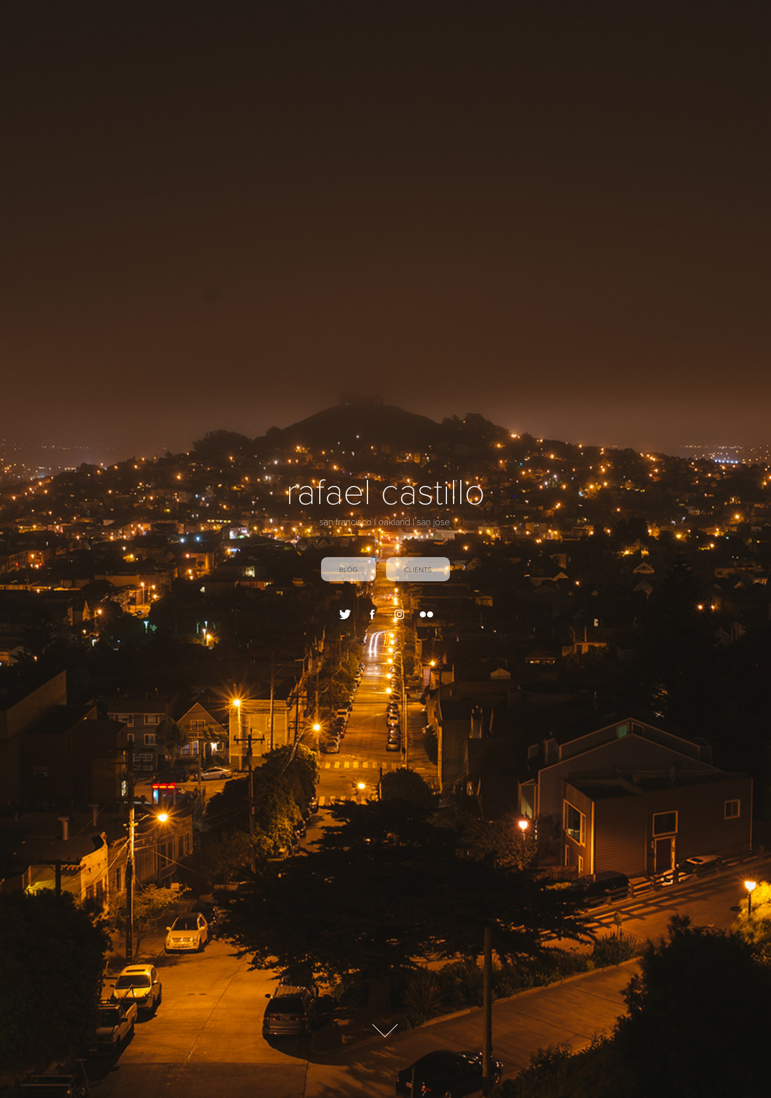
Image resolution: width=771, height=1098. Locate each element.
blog (348, 569)
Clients (418, 569)
